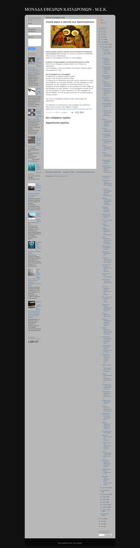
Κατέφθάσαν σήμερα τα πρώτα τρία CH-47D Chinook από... (106, 358)
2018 (102, 37)
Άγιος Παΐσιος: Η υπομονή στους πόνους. (107, 299)
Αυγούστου (105, 494)
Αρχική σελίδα (68, 172)
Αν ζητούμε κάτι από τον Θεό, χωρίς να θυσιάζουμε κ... (106, 114)
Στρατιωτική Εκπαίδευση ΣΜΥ (106, 253)
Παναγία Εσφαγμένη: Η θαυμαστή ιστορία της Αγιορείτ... (107, 322)
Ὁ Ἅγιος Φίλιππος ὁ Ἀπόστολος (106, 315)
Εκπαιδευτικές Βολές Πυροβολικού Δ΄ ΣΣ (106, 472)
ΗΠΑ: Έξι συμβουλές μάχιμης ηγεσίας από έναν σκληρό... (106, 290)
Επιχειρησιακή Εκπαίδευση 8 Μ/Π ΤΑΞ (107, 141)
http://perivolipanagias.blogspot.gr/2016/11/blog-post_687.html (72, 109)
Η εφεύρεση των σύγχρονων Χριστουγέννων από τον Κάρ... (107, 92)
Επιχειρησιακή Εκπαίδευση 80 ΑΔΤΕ (106, 161)
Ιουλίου (104, 497)
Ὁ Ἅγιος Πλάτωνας (105, 225)
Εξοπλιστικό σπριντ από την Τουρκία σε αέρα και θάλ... (106, 416)
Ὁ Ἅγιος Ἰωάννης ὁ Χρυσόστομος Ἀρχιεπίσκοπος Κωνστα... (107, 331)
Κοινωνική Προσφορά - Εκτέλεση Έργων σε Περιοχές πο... (107, 61)
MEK (102, 20)
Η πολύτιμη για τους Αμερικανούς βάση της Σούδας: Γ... (106, 446)
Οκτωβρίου (105, 487)
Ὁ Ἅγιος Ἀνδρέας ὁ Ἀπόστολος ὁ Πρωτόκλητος (106, 84)
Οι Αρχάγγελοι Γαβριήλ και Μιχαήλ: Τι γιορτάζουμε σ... (106, 395)
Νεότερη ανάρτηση (53, 172)
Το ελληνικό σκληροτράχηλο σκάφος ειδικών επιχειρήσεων (106, 192)
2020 (102, 32)
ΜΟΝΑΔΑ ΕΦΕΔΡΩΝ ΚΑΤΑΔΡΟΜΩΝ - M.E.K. (66, 9)
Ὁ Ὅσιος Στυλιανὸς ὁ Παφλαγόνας (106, 130)
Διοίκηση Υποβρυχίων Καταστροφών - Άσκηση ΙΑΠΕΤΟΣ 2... (107, 201)
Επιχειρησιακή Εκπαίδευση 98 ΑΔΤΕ (106, 135)
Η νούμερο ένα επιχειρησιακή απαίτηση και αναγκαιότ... (107, 387)
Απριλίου (105, 504)
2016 (102, 42)
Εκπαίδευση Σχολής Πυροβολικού (106, 99)
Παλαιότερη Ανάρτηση (85, 172)
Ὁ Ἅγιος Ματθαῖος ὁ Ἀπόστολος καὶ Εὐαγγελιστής (106, 231)
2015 (102, 518)
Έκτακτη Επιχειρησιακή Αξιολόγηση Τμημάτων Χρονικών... (107, 123)
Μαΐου (104, 502)
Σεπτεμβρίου (106, 490)
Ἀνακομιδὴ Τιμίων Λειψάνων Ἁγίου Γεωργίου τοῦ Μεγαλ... (106, 480)
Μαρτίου (105, 507)
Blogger (79, 543)
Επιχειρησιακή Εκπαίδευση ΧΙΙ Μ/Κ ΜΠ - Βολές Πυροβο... (106, 70)
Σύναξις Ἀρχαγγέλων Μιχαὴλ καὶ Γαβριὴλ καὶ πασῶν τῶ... (106, 425)
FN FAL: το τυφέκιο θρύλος (38, 91)
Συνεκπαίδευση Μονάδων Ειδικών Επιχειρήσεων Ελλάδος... (107, 349)
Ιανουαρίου (105, 514)
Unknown (103, 22)
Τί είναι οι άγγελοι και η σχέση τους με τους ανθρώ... (107, 260)
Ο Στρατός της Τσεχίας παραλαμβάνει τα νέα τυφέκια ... (107, 183)
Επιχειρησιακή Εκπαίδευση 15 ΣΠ (106, 402)
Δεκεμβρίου (106, 44)
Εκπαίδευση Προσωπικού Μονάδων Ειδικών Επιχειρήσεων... (107, 169)
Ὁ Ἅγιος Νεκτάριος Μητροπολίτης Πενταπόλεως (107, 408)
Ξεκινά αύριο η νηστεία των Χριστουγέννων (107, 282)
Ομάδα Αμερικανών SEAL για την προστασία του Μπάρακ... (107, 240)
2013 (102, 524)
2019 (102, 34)
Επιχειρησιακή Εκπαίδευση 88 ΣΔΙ (106, 216)
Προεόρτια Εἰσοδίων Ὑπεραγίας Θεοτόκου (106, 209)
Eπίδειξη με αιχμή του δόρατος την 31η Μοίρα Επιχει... (106, 463)
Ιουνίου (104, 499)
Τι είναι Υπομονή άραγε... (107, 220)
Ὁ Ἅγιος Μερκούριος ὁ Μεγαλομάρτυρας (106, 148)
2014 (102, 521)
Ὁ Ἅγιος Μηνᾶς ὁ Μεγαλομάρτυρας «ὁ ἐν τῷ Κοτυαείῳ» (106, 368)
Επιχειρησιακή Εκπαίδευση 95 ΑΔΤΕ (106, 247)
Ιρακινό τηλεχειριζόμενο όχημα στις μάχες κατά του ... (107, 455)
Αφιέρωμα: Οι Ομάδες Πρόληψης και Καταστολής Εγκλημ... (107, 307)
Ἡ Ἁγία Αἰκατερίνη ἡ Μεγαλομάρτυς (106, 155)
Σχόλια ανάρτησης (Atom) (60, 176)
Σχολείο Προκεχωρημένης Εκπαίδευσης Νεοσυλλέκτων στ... (107, 377)
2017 (102, 39)
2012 (102, 526)
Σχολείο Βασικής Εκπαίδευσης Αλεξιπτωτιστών (107, 106)
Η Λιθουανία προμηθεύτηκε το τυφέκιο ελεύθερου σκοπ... (106, 340)
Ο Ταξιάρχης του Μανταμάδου (107, 431)
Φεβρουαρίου (106, 509)
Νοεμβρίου (105, 47)
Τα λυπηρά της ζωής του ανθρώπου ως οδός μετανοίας (107, 268)
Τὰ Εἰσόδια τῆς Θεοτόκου (106, 177)
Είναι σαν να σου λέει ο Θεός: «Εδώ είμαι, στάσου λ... (106, 52)
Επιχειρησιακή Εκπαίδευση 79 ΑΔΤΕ (106, 77)
